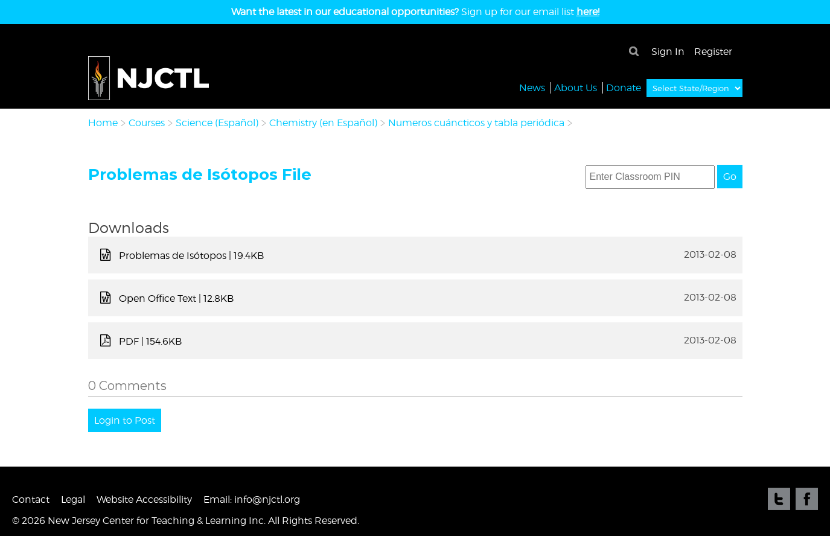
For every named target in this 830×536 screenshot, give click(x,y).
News (532, 87)
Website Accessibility (144, 499)
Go (729, 176)
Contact (30, 499)
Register (713, 51)
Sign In (668, 51)
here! (587, 12)
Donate (623, 87)
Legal (73, 499)
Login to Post (124, 420)
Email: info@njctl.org (251, 499)
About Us (575, 87)
